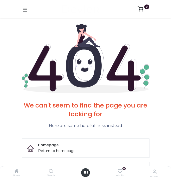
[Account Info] (154, 171)
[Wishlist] (120, 171)
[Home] (16, 171)
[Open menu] (86, 173)
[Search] (51, 171)
